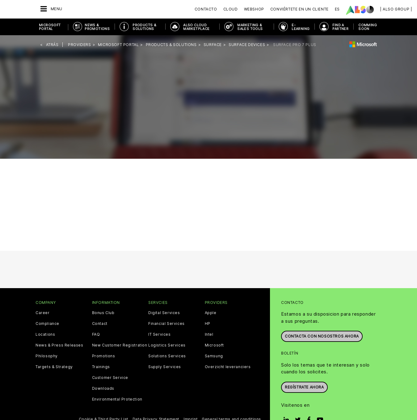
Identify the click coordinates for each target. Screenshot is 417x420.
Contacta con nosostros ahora (322, 336)
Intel (209, 334)
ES (337, 9)
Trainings (101, 367)
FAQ (96, 334)
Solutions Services (167, 356)
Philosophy (47, 356)
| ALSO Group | (396, 9)
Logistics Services (167, 345)
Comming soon (367, 27)
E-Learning (301, 27)
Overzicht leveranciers (228, 367)
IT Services (159, 334)
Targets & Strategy (54, 367)
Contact (99, 323)
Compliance (47, 323)
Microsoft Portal (50, 27)
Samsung (214, 356)
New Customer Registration (119, 345)
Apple (211, 313)
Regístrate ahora (304, 386)
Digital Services (164, 313)
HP (207, 323)
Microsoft (214, 345)
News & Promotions (97, 27)
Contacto (206, 9)
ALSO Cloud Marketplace (196, 27)
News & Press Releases (59, 345)
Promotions (103, 356)
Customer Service (110, 378)
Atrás (52, 44)
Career (43, 313)
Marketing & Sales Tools (250, 27)
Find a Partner (340, 27)
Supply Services (164, 367)
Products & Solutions (144, 27)
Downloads (103, 388)
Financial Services (166, 323)
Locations (45, 334)
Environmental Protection (117, 399)
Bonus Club (103, 313)
